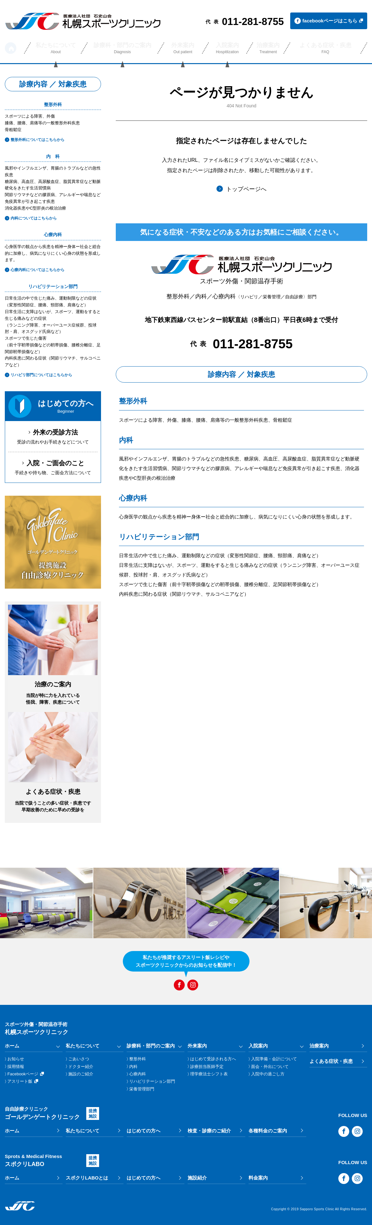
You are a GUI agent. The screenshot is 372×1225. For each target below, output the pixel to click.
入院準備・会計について (274, 1058)
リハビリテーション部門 (152, 1081)
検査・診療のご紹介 (209, 1130)
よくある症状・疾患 (331, 1061)
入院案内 (258, 1045)
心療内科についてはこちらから (34, 270)
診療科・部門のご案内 (151, 1045)
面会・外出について (270, 1066)
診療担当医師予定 (207, 1066)
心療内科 (137, 1074)
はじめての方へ (143, 1130)
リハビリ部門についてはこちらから (38, 375)
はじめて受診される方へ (213, 1058)
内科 (133, 1066)
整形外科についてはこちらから (34, 139)
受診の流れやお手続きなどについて (53, 435)
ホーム (10, 48)
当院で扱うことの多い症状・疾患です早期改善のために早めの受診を (53, 799)
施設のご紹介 (80, 1074)
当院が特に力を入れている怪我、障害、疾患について (53, 692)
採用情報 (15, 1066)
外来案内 (197, 1045)
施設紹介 (197, 1177)
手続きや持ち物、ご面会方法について (53, 466)
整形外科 (137, 1058)
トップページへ (241, 189)
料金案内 (258, 1177)
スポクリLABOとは (87, 1177)
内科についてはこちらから (31, 218)
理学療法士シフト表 (209, 1074)
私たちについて (82, 1045)
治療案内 (319, 1045)
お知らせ (15, 1058)
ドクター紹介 (80, 1066)
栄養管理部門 (141, 1089)
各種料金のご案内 (268, 1130)
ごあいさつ (78, 1058)
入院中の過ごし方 (267, 1074)
